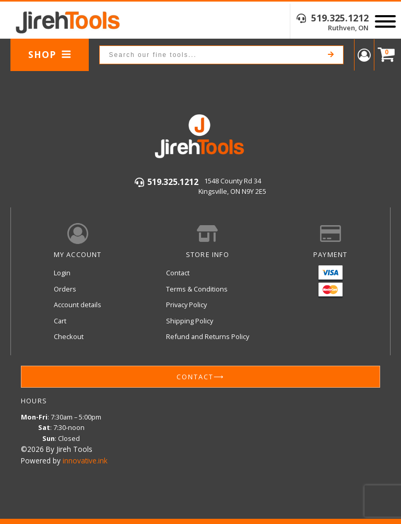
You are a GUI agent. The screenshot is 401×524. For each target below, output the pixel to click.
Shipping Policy (189, 320)
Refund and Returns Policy (207, 336)
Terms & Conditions (197, 289)
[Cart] (384, 55)
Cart (60, 320)
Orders (65, 289)
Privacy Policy (186, 304)
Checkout (69, 336)
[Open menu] (385, 21)
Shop (50, 54)
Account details (77, 304)
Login (62, 272)
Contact (178, 272)
